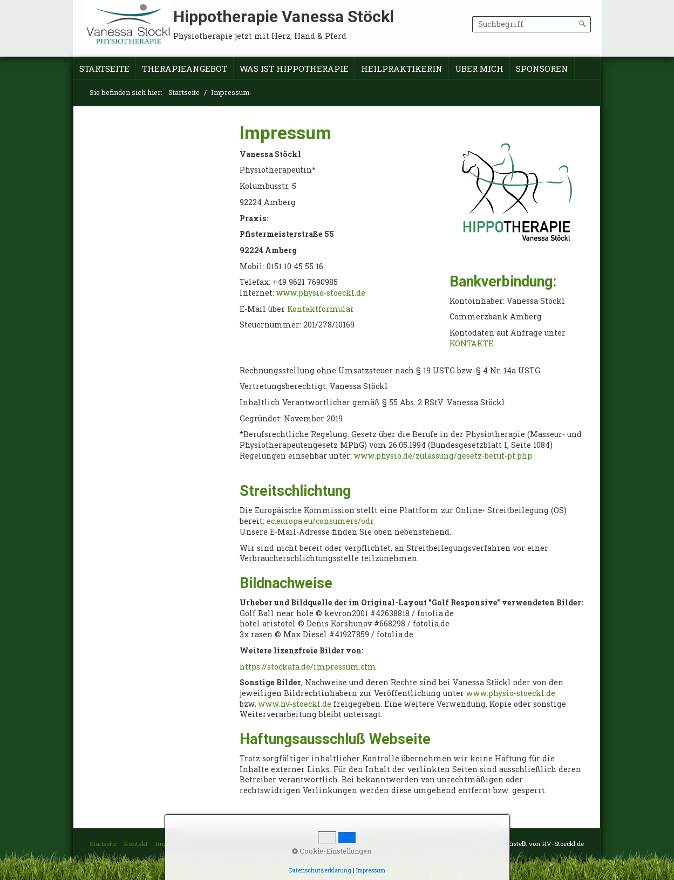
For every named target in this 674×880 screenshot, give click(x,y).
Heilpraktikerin (401, 68)
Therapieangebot (184, 68)
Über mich (479, 68)
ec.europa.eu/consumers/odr (320, 521)
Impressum (171, 844)
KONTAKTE (471, 343)
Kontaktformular (320, 309)
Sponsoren (542, 68)
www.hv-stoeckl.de (294, 704)
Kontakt (136, 844)
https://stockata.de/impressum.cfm (308, 666)
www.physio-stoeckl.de (320, 293)
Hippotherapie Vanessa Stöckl (283, 16)
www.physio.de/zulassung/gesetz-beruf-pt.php (443, 456)
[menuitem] (104, 69)
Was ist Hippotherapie (294, 68)
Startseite (104, 68)
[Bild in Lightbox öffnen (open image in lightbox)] (516, 193)
